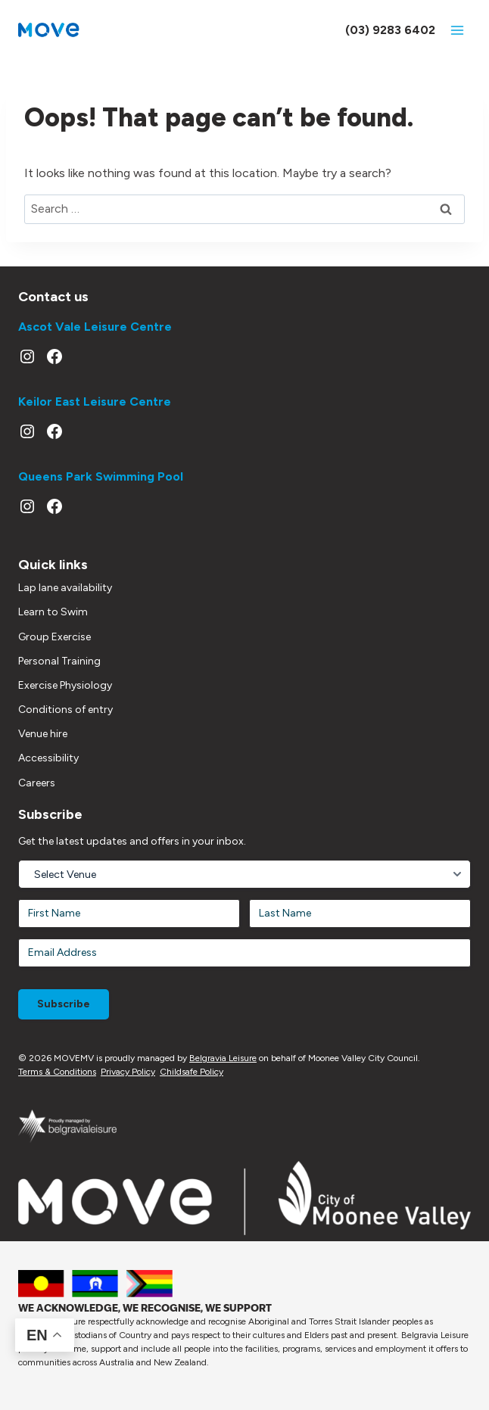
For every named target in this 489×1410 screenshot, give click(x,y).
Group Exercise (54, 636)
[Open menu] (457, 30)
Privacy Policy (128, 1071)
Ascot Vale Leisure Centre (95, 326)
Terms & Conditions (57, 1071)
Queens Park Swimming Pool (100, 476)
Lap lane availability (65, 587)
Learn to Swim (53, 611)
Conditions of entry (65, 709)
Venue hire (42, 733)
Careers (36, 783)
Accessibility (48, 758)
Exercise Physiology (65, 685)
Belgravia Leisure (223, 1058)
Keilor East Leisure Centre (94, 401)
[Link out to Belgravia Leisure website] (67, 1126)
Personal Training (59, 661)
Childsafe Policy (191, 1071)
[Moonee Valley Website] (244, 1198)
